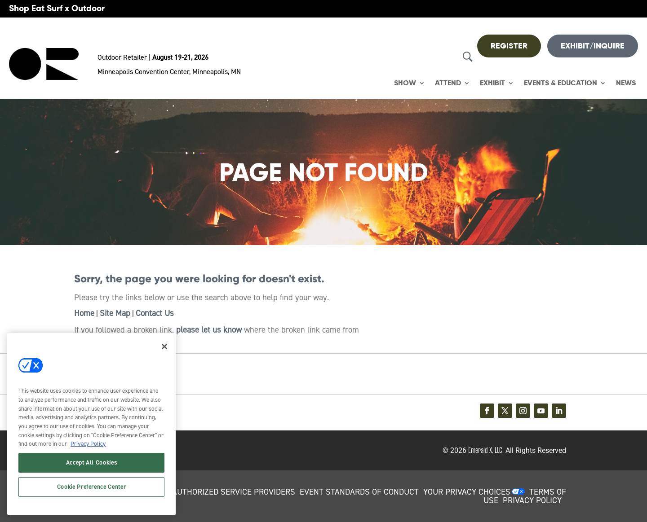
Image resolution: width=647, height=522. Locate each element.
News (626, 83)
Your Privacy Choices (466, 492)
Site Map (115, 313)
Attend (448, 83)
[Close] (164, 346)
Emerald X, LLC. (486, 450)
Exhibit (492, 83)
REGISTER (509, 46)
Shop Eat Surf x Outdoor (57, 8)
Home (84, 313)
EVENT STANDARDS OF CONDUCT (359, 492)
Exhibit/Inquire (593, 46)
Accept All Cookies (91, 462)
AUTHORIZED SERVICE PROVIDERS (233, 492)
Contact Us (155, 313)
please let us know (209, 330)
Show (405, 83)
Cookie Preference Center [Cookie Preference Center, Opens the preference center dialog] (91, 487)
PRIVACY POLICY (532, 500)
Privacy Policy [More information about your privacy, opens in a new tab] (88, 443)
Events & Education (560, 83)
